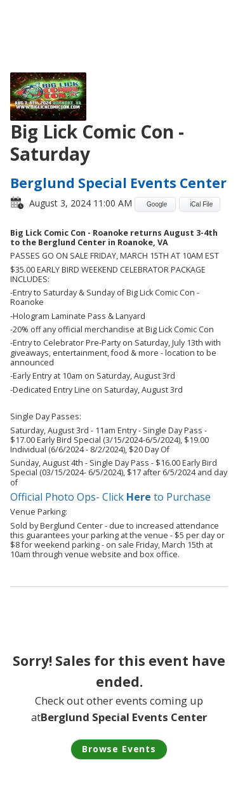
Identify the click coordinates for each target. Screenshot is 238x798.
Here (138, 497)
